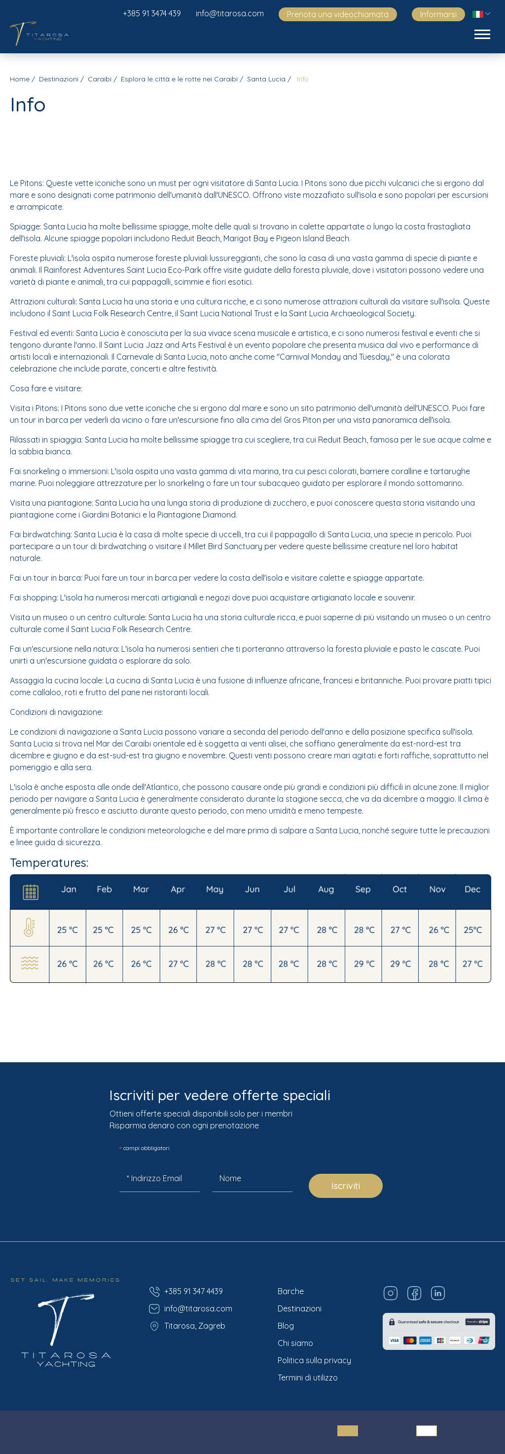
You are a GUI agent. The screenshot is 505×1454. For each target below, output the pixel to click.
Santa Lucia (266, 79)
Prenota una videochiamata (338, 14)
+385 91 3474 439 (152, 13)
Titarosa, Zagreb (186, 1326)
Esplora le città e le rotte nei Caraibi (179, 79)
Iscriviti (345, 1186)
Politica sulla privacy (314, 1360)
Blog (286, 1326)
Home (20, 79)
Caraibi (99, 79)
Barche (291, 1291)
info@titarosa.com (230, 13)
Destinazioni (58, 79)
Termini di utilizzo (308, 1377)
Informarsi (438, 14)
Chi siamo (295, 1343)
